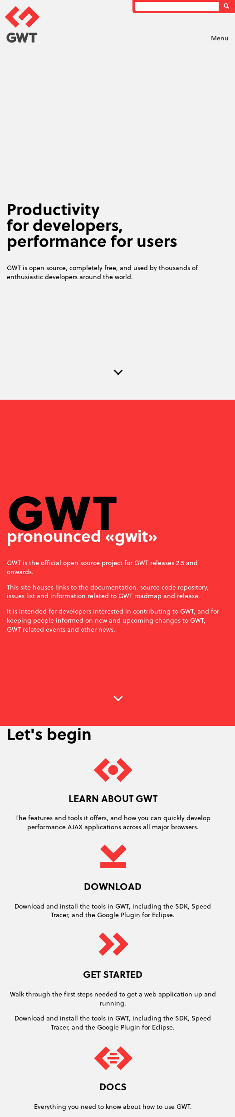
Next (118, 372)
